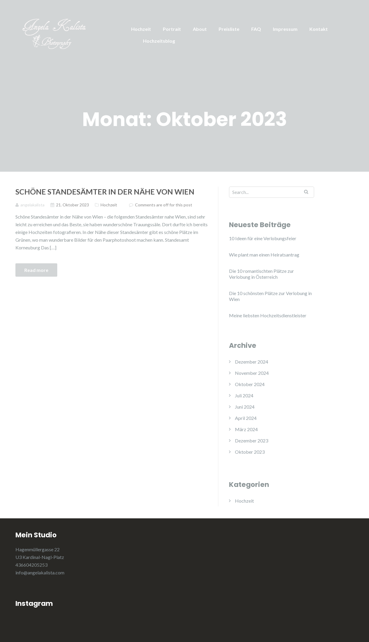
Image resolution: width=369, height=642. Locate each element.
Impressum (285, 29)
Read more (36, 270)
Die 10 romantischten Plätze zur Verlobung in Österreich (261, 274)
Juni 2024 (245, 407)
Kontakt (318, 29)
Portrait (172, 29)
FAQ (256, 29)
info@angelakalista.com (39, 572)
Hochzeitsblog (159, 41)
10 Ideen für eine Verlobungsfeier (262, 238)
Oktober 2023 (250, 452)
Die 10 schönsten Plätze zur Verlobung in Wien (270, 296)
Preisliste (229, 29)
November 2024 (252, 373)
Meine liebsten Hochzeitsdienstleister (267, 315)
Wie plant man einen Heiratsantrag (264, 254)
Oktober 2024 (250, 384)
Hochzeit (141, 29)
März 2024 (246, 429)
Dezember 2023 (251, 440)
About (200, 29)
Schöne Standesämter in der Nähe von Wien (104, 191)
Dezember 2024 (251, 361)
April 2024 (246, 418)
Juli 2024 (244, 395)
